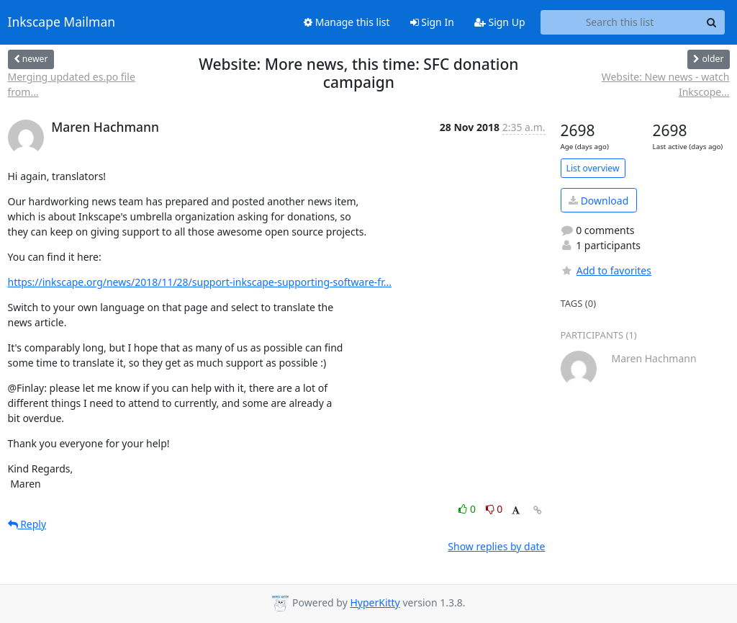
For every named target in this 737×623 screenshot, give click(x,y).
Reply (27, 524)
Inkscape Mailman (62, 22)
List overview (593, 168)
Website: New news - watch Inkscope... (666, 84)
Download (598, 200)
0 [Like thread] (468, 509)
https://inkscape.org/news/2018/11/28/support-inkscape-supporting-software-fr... (200, 282)
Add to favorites (606, 270)
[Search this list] (620, 22)
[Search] (712, 22)
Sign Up (499, 22)
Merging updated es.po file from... (71, 84)
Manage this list (347, 22)
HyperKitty (374, 602)
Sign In (432, 22)
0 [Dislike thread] (494, 509)
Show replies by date (496, 546)
